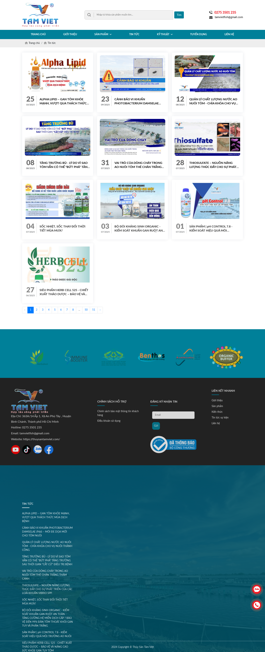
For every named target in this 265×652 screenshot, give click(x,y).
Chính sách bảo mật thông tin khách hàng (118, 451)
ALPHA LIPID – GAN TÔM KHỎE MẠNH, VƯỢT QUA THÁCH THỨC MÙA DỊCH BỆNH (63, 101)
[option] (38, 370)
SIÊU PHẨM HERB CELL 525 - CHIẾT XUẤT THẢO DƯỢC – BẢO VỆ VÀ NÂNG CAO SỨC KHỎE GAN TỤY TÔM (64, 292)
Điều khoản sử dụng (108, 458)
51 (93, 310)
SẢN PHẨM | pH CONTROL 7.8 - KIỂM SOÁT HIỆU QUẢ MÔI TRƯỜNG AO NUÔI (210, 229)
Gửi (156, 463)
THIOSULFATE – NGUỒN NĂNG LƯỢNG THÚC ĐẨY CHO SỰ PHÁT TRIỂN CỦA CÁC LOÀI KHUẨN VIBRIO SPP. (212, 165)
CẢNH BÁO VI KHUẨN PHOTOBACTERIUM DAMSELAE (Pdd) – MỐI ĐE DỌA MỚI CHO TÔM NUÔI (139, 101)
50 (86, 310)
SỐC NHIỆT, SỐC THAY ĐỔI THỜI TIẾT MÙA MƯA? (62, 228)
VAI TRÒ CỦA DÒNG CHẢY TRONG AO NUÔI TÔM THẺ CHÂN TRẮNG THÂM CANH (138, 165)
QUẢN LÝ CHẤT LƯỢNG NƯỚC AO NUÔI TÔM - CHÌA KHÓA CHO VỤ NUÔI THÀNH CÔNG (213, 101)
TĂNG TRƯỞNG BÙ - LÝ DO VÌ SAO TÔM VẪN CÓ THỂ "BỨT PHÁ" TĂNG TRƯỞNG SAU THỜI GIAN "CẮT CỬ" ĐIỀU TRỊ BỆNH (65, 165)
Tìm (179, 14)
